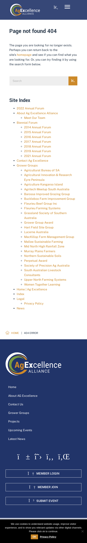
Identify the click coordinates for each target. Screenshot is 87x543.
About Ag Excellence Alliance (37, 113)
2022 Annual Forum (30, 108)
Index (20, 294)
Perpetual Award (35, 260)
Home (12, 387)
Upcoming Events (20, 430)
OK (34, 536)
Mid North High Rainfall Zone (44, 246)
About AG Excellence (22, 396)
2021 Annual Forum (37, 156)
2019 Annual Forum (37, 151)
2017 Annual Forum (37, 141)
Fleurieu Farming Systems (42, 208)
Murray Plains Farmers (39, 251)
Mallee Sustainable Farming (43, 242)
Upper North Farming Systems (45, 279)
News (20, 308)
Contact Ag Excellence (32, 160)
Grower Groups (27, 165)
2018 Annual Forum (37, 146)
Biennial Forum (27, 122)
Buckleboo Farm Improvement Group (49, 199)
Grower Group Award (38, 222)
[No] (82, 531)
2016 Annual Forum (37, 137)
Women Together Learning (42, 284)
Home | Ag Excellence (32, 289)
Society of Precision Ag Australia (47, 265)
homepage (24, 55)
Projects (13, 421)
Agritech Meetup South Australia (46, 189)
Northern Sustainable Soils (42, 256)
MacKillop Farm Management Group (49, 237)
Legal (20, 299)
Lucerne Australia (36, 232)
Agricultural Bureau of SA (42, 170)
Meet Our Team (34, 118)
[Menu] (67, 7)
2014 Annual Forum (37, 127)
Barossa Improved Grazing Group (47, 194)
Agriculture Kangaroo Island (43, 184)
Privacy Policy (34, 303)
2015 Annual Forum (37, 132)
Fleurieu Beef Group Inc (40, 203)
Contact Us (15, 404)
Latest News (16, 439)
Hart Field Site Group (39, 227)
